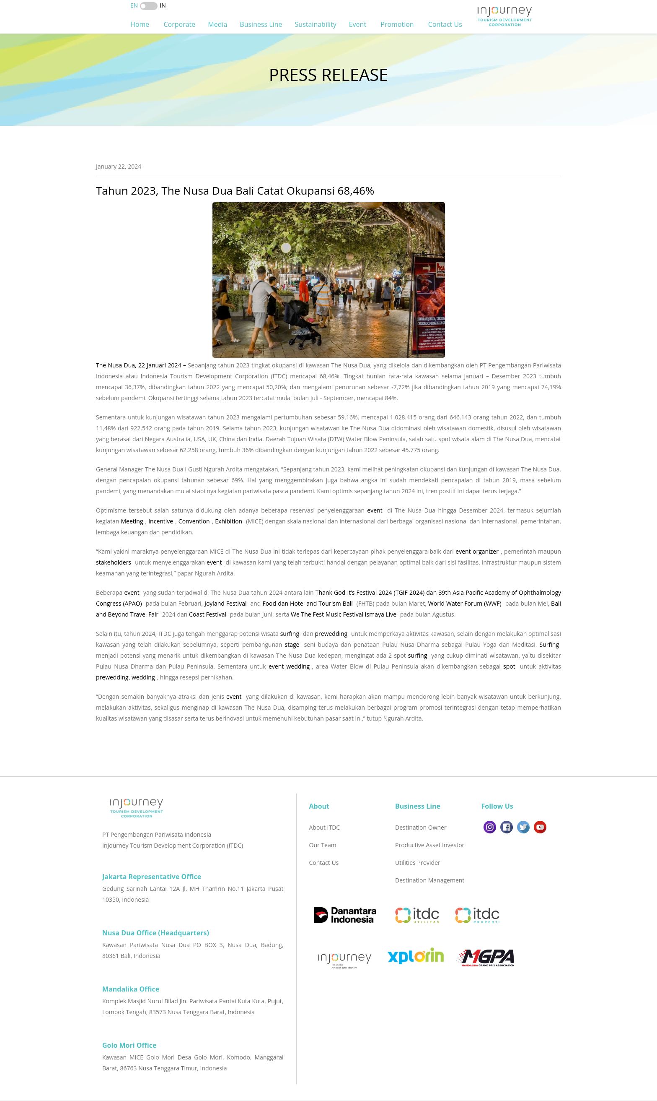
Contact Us (446, 24)
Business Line (261, 24)
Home (140, 24)
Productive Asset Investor (429, 845)
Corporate (179, 24)
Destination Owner (421, 827)
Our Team (322, 845)
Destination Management (429, 880)
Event (358, 24)
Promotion (398, 24)
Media (217, 24)
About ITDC (324, 827)
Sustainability (315, 24)
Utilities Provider (417, 863)
